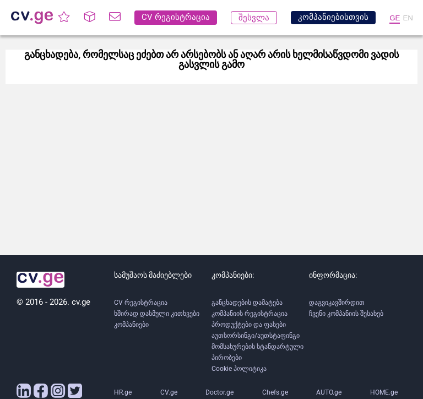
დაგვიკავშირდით (337, 302)
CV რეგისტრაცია (140, 302)
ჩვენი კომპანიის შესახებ (346, 313)
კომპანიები (131, 324)
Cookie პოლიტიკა (239, 369)
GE (394, 18)
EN (408, 18)
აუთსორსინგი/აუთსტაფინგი (256, 335)
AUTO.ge (328, 392)
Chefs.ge (275, 392)
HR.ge (123, 392)
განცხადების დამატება (247, 302)
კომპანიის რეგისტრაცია (250, 313)
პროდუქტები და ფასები (249, 324)
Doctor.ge (219, 392)
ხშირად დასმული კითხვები (156, 313)
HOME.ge (384, 392)
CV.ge (168, 392)
